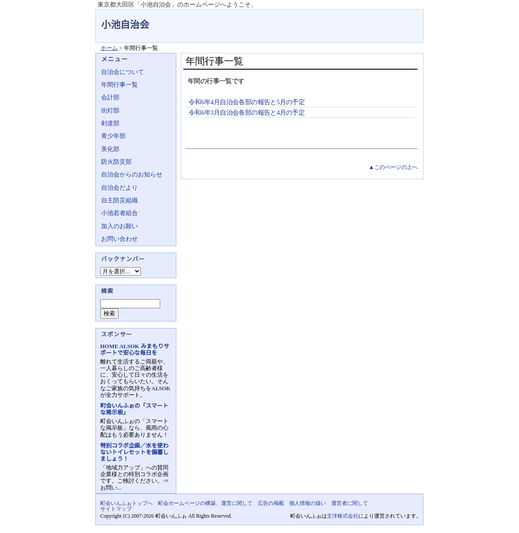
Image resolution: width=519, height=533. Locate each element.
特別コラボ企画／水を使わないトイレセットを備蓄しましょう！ (134, 452)
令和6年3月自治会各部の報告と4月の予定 (247, 112)
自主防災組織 (119, 200)
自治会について (122, 72)
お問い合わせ (119, 239)
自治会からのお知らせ (131, 174)
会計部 (110, 97)
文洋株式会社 (342, 516)
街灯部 (110, 110)
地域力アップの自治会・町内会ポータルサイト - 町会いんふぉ (391, 19)
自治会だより (119, 187)
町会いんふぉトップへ (126, 503)
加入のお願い (119, 226)
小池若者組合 (119, 213)
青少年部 (113, 136)
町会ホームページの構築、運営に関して (205, 503)
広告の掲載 (271, 503)
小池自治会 (125, 24)
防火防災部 (116, 162)
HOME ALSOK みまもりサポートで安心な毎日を (134, 349)
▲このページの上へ (392, 167)
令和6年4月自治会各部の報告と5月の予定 (247, 102)
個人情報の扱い (307, 503)
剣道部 (110, 123)
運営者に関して (349, 503)
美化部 (110, 149)
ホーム (109, 48)
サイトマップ (116, 509)
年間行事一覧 (119, 84)
